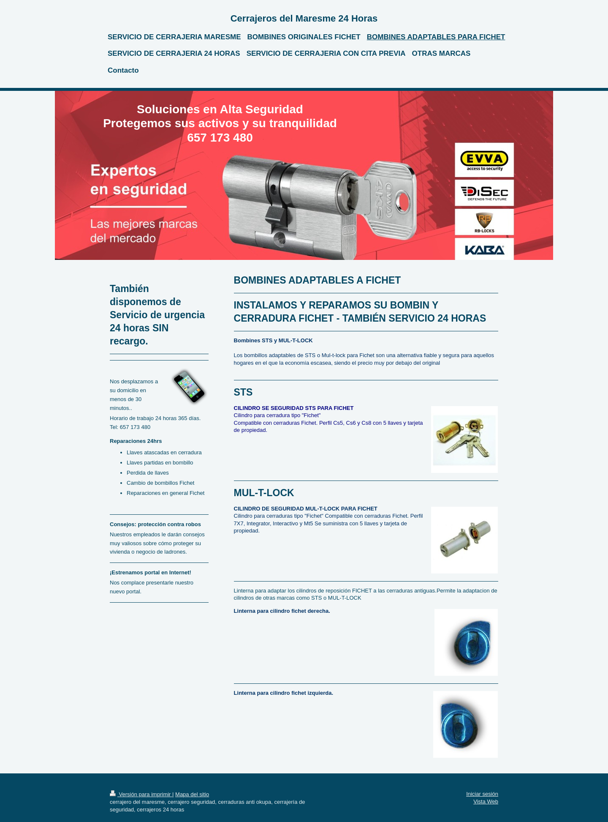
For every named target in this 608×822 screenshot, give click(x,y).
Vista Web (485, 801)
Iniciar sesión (482, 794)
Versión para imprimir (141, 794)
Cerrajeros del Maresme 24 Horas (304, 18)
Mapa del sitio (192, 794)
